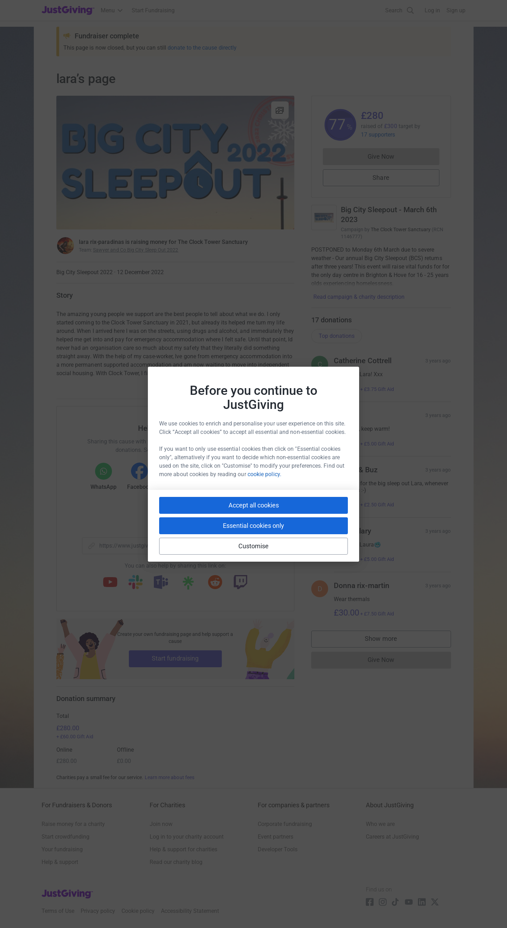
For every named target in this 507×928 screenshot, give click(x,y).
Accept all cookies (254, 505)
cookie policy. (264, 474)
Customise (253, 546)
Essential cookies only (253, 525)
